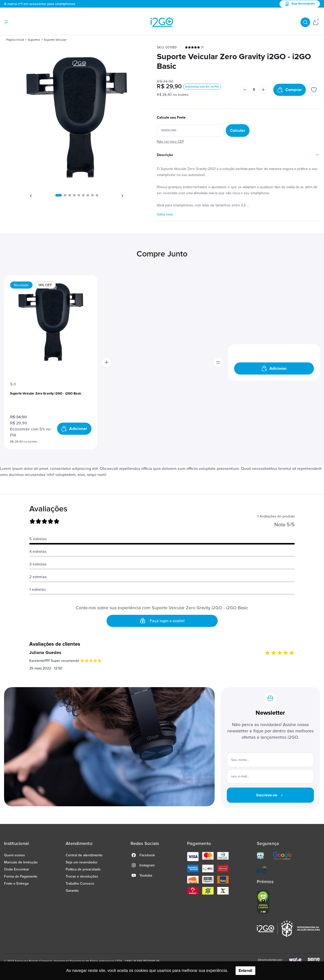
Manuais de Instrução (21, 862)
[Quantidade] (254, 90)
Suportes (34, 40)
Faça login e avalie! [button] (162, 621)
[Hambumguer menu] (9, 22)
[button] (58, 195)
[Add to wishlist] (314, 90)
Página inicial (15, 40)
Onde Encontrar (16, 869)
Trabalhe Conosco (80, 883)
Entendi (245, 970)
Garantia (72, 890)
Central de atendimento (84, 855)
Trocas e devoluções (82, 876)
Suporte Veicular (55, 40)
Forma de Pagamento (20, 876)
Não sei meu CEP (170, 141)
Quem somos (14, 855)
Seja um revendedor (81, 862)
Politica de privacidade (83, 869)
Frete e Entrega (16, 883)
